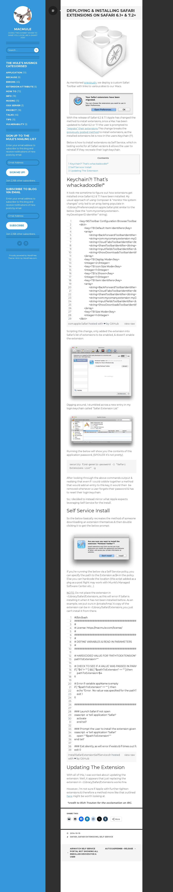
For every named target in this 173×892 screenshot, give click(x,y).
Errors (10, 82)
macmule (22, 29)
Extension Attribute (19, 86)
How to (11, 91)
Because (11, 77)
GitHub (114, 323)
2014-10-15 (75, 833)
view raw (129, 323)
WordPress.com (30, 258)
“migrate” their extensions (82, 128)
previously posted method (83, 132)
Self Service (106, 837)
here (69, 796)
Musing (10, 100)
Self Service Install (79, 167)
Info (9, 96)
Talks (10, 114)
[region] (101, 270)
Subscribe (17, 225)
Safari (73, 837)
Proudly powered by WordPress (23, 255)
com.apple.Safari (78, 323)
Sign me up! (17, 172)
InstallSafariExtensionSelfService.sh (89, 755)
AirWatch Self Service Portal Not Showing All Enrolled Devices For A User (82, 852)
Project (11, 110)
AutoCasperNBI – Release (120, 848)
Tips (8, 119)
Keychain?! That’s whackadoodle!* (88, 163)
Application (14, 72)
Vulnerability (15, 124)
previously (90, 82)
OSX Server (13, 105)
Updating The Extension (83, 170)
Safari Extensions (88, 837)
